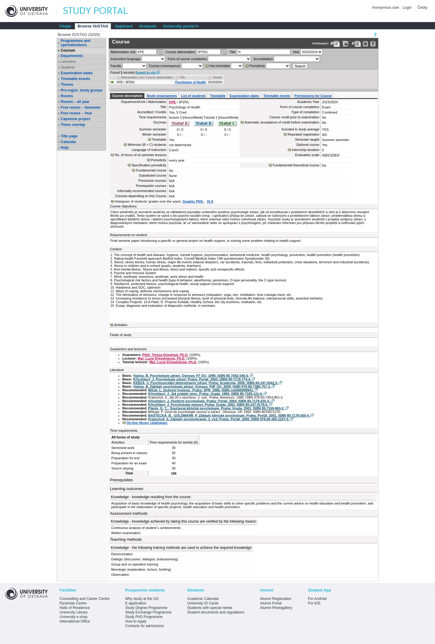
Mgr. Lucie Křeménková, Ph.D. (161, 358)
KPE (172, 102)
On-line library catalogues (147, 423)
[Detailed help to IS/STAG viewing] (373, 44)
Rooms (67, 96)
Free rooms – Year (76, 113)
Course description (127, 96)
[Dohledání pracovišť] (160, 52)
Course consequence (164, 66)
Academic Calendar (203, 599)
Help (65, 148)
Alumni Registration (276, 599)
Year (296, 52)
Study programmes (162, 96)
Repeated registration (303, 134)
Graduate (147, 26)
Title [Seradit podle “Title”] (182, 77)
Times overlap (73, 125)
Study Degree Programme (146, 608)
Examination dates (77, 73)
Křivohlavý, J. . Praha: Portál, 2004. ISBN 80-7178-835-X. (209, 401)
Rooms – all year (75, 102)
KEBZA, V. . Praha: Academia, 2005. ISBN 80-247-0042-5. (205, 383)
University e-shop (74, 617)
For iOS (314, 603)
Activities (120, 325)
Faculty (116, 66)
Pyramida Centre (73, 603)
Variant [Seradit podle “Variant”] (217, 77)
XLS (210, 201)
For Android (317, 599)
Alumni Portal (271, 603)
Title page (69, 136)
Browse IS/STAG (93, 26)
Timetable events (75, 79)
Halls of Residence (75, 608)
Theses (67, 84)
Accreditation (263, 59)
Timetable (217, 96)
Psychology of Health (190, 82)
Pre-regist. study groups (82, 90)
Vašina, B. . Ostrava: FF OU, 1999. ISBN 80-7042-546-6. (191, 375)
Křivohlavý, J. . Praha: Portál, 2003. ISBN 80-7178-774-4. (192, 379)
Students (68, 67)
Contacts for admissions (144, 626)
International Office (75, 621)
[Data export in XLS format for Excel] (345, 44)
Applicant (124, 26)
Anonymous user (386, 7)
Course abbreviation (180, 52)
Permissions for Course (313, 96)
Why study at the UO (142, 599)
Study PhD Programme (143, 617)
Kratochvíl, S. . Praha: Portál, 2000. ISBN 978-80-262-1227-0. (218, 419)
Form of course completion (187, 59)
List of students (193, 96)
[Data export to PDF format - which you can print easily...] (335, 44)
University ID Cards (202, 603)
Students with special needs (209, 608)
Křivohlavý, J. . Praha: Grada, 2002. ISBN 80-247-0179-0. (208, 404)
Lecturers (68, 61)
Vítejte (65, 26)
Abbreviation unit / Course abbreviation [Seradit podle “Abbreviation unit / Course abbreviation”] (147, 77)
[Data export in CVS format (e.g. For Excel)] (356, 44)
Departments (72, 56)
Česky (422, 7)
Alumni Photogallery (276, 608)
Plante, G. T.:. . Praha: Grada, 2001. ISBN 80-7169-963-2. (216, 408)
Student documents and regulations (215, 612)
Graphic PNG (193, 201)
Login (407, 7)
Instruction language (125, 59)
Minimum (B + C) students (147, 144)
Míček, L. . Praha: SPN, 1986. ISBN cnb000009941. (201, 390)
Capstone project (75, 119)
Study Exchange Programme (148, 612)
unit (123, 52)
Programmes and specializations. (75, 43)
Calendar (68, 142)
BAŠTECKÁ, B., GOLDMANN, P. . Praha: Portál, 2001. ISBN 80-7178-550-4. (229, 415)
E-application (135, 603)
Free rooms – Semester (81, 107)
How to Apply (135, 621)
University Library (74, 612)
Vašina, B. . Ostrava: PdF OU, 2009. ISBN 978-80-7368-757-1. (202, 386)
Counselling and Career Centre (84, 599)
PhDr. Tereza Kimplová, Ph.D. (165, 355)
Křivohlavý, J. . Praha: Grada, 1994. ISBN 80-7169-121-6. (205, 394)
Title (233, 52)
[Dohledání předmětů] (224, 52)
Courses (68, 50)
